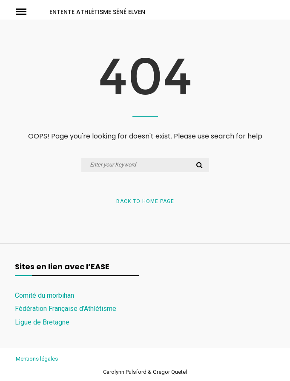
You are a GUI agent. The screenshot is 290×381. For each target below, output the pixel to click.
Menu (29, 11)
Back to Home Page (145, 201)
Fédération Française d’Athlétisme (65, 309)
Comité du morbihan (44, 295)
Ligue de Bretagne (42, 322)
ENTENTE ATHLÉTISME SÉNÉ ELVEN (97, 12)
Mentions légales (37, 359)
